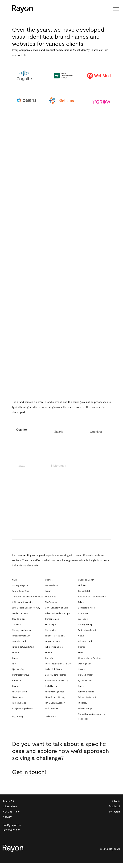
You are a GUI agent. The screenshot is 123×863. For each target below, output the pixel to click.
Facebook (114, 806)
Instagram (114, 811)
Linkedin (115, 801)
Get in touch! (29, 776)
